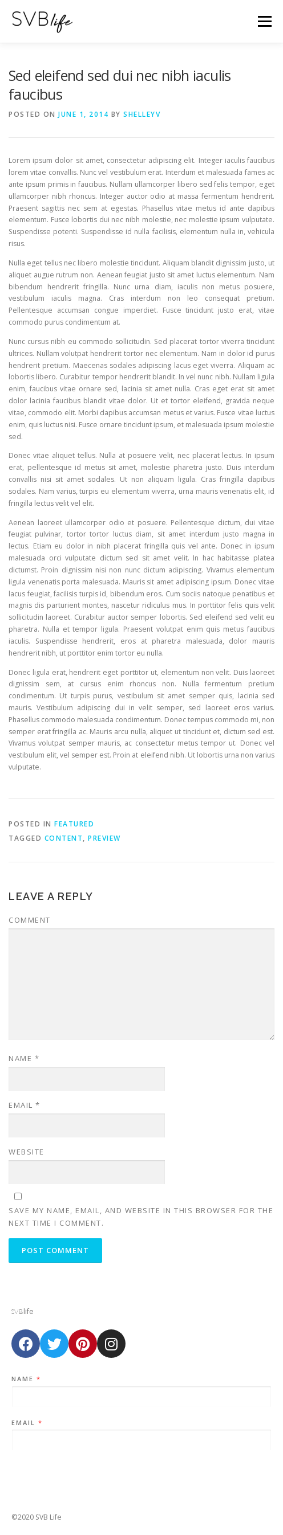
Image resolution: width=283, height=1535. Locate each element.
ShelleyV (141, 114)
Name (24, 1058)
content (64, 838)
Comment (30, 920)
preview (104, 838)
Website (27, 1152)
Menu (263, 21)
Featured (74, 824)
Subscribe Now (141, 1474)
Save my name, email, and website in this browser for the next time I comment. (141, 1216)
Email (25, 1105)
